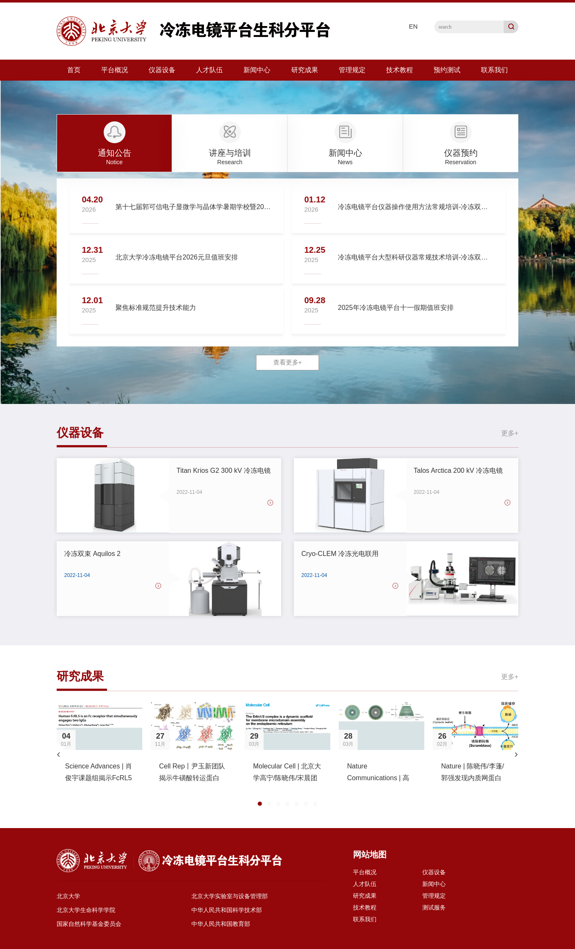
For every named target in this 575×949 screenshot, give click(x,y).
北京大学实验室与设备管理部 (229, 896)
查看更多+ (287, 362)
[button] (58, 754)
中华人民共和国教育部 (220, 923)
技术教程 (399, 69)
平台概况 (114, 69)
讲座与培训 (230, 152)
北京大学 (68, 896)
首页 (74, 69)
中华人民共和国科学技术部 (226, 910)
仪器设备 (162, 69)
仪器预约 (461, 152)
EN (413, 26)
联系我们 (494, 69)
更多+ (509, 433)
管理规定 (352, 69)
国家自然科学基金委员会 (89, 923)
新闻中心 (256, 69)
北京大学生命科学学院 (86, 910)
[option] (99, 748)
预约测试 (447, 69)
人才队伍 (209, 69)
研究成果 (304, 69)
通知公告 (114, 152)
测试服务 (434, 907)
